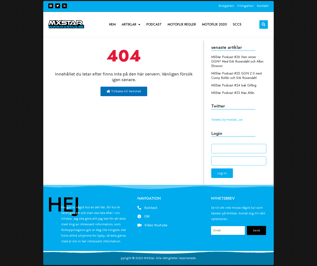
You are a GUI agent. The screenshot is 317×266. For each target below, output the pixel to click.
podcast (154, 24)
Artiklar (131, 24)
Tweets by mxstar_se (226, 119)
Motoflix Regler (182, 24)
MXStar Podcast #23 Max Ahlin (232, 92)
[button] (263, 24)
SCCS (237, 24)
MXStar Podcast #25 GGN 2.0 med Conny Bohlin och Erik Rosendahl (236, 75)
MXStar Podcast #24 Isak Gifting (233, 85)
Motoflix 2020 (214, 24)
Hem (112, 24)
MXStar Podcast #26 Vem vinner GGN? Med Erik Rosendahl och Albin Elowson (237, 61)
